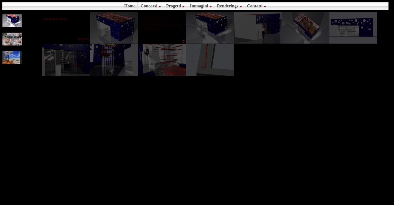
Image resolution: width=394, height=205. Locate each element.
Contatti (256, 6)
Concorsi (151, 6)
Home (129, 6)
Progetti (175, 6)
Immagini (201, 6)
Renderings (229, 6)
